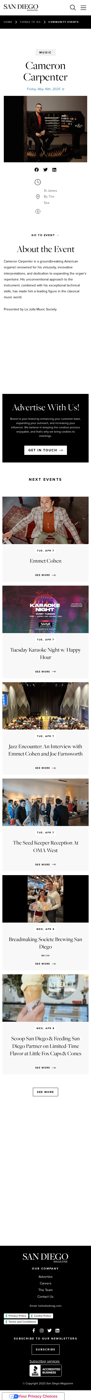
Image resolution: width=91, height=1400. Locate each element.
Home (8, 22)
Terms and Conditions (22, 1321)
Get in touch (42, 450)
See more (45, 1092)
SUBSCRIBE (46, 1349)
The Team (45, 1290)
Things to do (30, 22)
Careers (45, 1283)
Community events (63, 22)
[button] (36, 169)
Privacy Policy (17, 1315)
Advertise (46, 1276)
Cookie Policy (42, 1315)
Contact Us (45, 1296)
